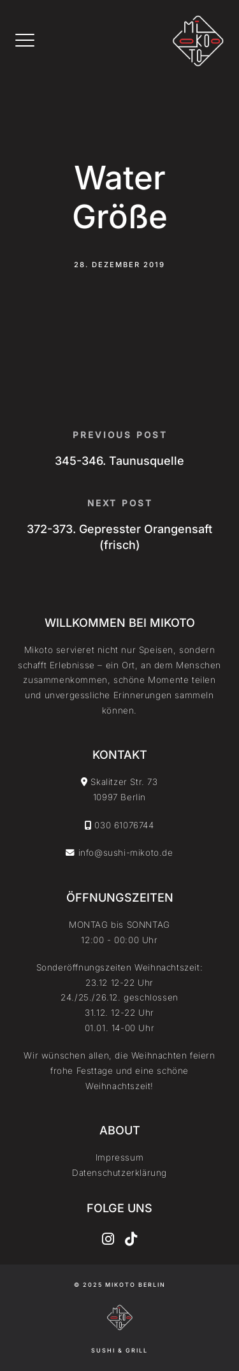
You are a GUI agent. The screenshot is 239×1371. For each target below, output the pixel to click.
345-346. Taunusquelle (119, 460)
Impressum (119, 1157)
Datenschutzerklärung (119, 1173)
